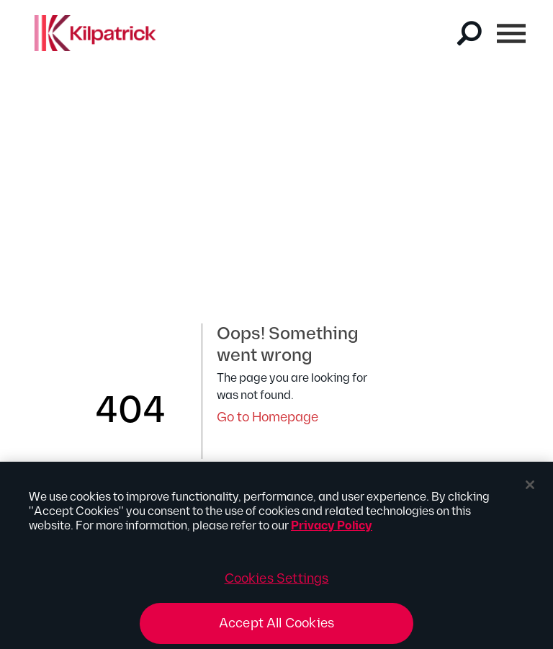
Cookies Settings (277, 582)
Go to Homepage (267, 417)
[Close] (530, 488)
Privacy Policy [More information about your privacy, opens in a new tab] (331, 530)
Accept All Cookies (276, 627)
